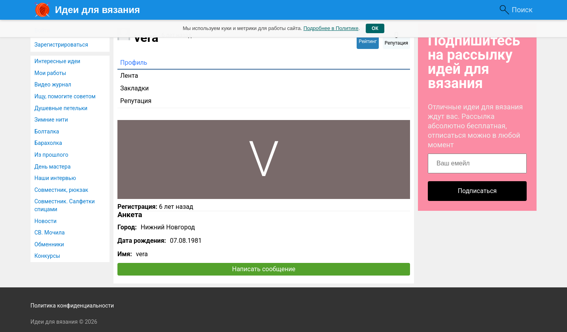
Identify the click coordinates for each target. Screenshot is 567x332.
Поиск (522, 10)
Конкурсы (47, 256)
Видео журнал (52, 84)
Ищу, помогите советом (65, 96)
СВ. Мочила (49, 232)
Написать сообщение (263, 269)
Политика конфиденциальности (72, 305)
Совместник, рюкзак (61, 190)
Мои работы (50, 73)
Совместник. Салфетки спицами (64, 205)
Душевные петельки (60, 108)
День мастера (52, 166)
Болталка (46, 131)
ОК (375, 28)
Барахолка (48, 143)
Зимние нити (51, 119)
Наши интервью (55, 178)
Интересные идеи (57, 61)
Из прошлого (51, 155)
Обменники (49, 244)
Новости (45, 221)
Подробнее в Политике (330, 28)
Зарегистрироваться (61, 44)
